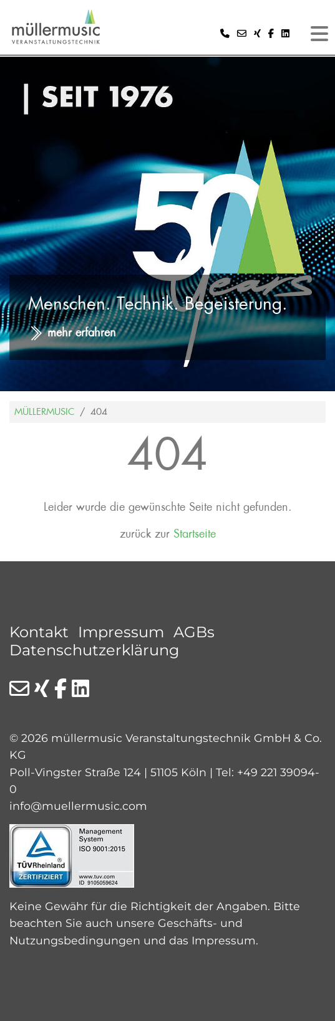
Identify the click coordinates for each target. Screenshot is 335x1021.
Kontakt (39, 632)
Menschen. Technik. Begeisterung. (158, 303)
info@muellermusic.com (78, 805)
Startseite (194, 534)
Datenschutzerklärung (94, 650)
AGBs (194, 632)
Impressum (121, 632)
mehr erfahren (81, 333)
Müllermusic (44, 412)
